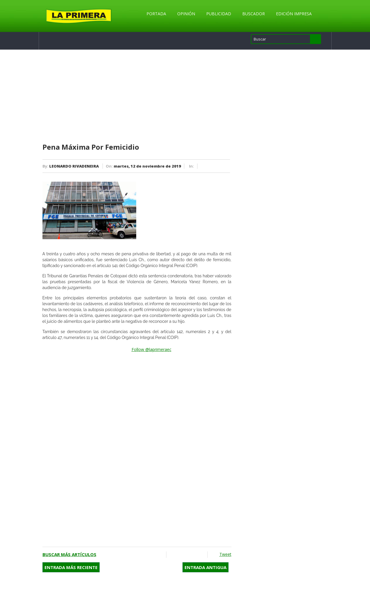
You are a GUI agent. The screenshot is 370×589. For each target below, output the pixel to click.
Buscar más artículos (69, 554)
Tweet (225, 554)
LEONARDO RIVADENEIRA (74, 166)
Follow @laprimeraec (151, 349)
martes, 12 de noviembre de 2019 (147, 166)
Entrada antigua (205, 567)
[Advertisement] (136, 96)
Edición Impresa (294, 13)
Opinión (186, 13)
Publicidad (218, 13)
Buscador (253, 13)
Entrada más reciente (71, 567)
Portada (156, 13)
